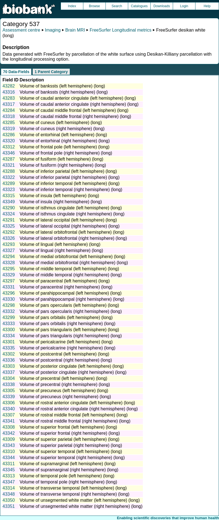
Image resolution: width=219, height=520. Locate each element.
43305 (8, 390)
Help (207, 6)
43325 (8, 226)
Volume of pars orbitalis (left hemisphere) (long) (66, 317)
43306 (8, 402)
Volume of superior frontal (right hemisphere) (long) (70, 433)
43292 (8, 232)
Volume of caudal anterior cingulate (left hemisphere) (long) (78, 98)
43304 (8, 378)
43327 (8, 250)
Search (117, 6)
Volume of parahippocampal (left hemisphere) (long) (71, 293)
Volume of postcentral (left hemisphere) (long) (64, 354)
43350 (8, 500)
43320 (8, 140)
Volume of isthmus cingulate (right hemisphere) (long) (72, 214)
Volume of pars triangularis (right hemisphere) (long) (71, 335)
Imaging (53, 30)
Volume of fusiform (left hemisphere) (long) (61, 159)
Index (72, 6)
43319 (8, 128)
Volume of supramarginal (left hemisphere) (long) (68, 463)
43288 (8, 171)
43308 (8, 427)
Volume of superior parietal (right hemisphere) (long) (71, 445)
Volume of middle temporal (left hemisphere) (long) (69, 268)
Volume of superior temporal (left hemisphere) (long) (71, 451)
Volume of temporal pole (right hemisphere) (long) (68, 482)
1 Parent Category (51, 71)
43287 (8, 159)
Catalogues (139, 6)
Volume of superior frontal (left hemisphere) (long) (68, 427)
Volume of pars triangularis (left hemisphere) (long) (69, 329)
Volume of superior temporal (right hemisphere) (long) (72, 457)
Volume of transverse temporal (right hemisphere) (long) (75, 494)
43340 (8, 408)
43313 (8, 475)
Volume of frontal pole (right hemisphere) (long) (66, 153)
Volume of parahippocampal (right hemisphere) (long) (72, 299)
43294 (8, 256)
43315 (8, 195)
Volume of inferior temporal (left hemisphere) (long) (70, 183)
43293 (8, 244)
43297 (8, 281)
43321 (8, 165)
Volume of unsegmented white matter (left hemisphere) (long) (80, 500)
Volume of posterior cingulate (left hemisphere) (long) (72, 366)
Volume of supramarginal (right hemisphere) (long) (69, 469)
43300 (8, 329)
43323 (8, 189)
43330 (8, 299)
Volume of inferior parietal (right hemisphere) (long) (70, 177)
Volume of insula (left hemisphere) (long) (59, 195)
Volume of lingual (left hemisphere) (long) (60, 244)
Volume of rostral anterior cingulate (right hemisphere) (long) (79, 408)
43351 (8, 506)
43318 (8, 116)
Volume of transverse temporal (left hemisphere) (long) (73, 488)
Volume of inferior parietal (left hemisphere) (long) (68, 171)
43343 (8, 445)
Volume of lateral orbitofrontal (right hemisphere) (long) (73, 238)
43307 (8, 415)
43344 (8, 457)
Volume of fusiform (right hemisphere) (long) (63, 165)
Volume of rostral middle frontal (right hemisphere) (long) (75, 421)
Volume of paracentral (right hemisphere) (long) (66, 287)
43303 (8, 366)
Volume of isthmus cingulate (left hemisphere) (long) (71, 207)
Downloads (161, 6)
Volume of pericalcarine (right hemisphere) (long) (67, 348)
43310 (8, 451)
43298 (8, 305)
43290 (8, 207)
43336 (8, 360)
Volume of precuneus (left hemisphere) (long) (64, 390)
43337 (8, 372)
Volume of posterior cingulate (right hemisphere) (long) (73, 372)
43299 (8, 317)
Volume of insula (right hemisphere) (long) (61, 201)
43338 (8, 384)
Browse (94, 6)
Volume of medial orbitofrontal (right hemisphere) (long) (74, 262)
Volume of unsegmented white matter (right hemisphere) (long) (81, 506)
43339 (8, 396)
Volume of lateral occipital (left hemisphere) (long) (68, 220)
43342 (8, 433)
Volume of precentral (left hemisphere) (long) (63, 378)
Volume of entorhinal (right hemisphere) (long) (65, 140)
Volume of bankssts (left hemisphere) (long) (62, 86)
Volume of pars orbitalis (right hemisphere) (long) (67, 323)
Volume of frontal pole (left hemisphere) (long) (65, 147)
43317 (8, 104)
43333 (8, 323)
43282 (8, 86)
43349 (8, 201)
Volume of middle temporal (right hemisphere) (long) (71, 274)
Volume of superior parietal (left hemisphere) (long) (69, 439)
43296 (8, 293)
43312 (8, 147)
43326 (8, 238)
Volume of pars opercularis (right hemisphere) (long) (71, 311)
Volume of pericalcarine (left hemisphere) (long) (66, 341)
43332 (8, 311)
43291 (8, 220)
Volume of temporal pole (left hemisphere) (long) (67, 475)
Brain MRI (75, 30)
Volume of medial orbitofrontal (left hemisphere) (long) (72, 256)
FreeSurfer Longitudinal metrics (120, 30)
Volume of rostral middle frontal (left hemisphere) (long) (74, 415)
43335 (8, 348)
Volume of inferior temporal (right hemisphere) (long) (71, 189)
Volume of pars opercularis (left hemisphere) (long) (69, 305)
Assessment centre (21, 30)
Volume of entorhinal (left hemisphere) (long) (63, 134)
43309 (8, 439)
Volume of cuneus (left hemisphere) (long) (61, 122)
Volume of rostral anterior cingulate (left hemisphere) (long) (77, 402)
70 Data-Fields (16, 71)
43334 (8, 335)
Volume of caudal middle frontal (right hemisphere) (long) (75, 116)
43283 (8, 98)
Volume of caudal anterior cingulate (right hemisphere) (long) (79, 104)
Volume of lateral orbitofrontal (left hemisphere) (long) (72, 232)
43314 (8, 488)
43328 (8, 262)
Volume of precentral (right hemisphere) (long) (65, 384)
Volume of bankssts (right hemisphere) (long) (64, 92)
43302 (8, 354)
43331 (8, 287)
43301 (8, 341)
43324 (8, 214)
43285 (8, 122)
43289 (8, 183)
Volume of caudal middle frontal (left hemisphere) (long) (74, 110)
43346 (8, 153)
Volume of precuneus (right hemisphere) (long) (65, 396)
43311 (8, 463)
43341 (8, 421)
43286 (8, 134)
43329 (8, 274)
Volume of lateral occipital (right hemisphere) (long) (70, 226)
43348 (8, 494)
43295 (8, 268)
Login (184, 6)
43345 (8, 469)
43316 (8, 92)
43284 (8, 110)
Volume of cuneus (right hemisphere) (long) (62, 128)
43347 (8, 482)
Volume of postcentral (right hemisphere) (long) (66, 360)
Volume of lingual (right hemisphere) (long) (61, 250)
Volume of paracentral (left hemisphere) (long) (65, 281)
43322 (8, 177)
